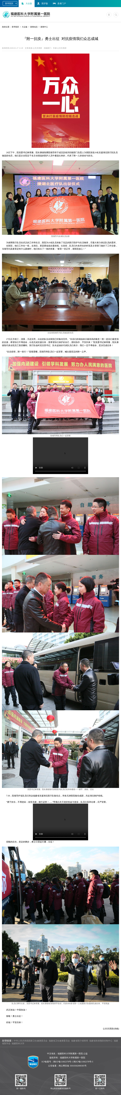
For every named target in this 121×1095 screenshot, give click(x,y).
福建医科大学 (18, 1043)
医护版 (42, 3)
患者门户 (59, 3)
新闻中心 (44, 27)
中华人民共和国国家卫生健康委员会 (30, 1041)
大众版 (26, 3)
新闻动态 (34, 27)
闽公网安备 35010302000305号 (73, 1066)
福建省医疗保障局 (79, 1041)
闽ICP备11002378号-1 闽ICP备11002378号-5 (73, 1062)
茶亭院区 (15, 27)
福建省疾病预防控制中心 (100, 1041)
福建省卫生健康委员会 (59, 1041)
